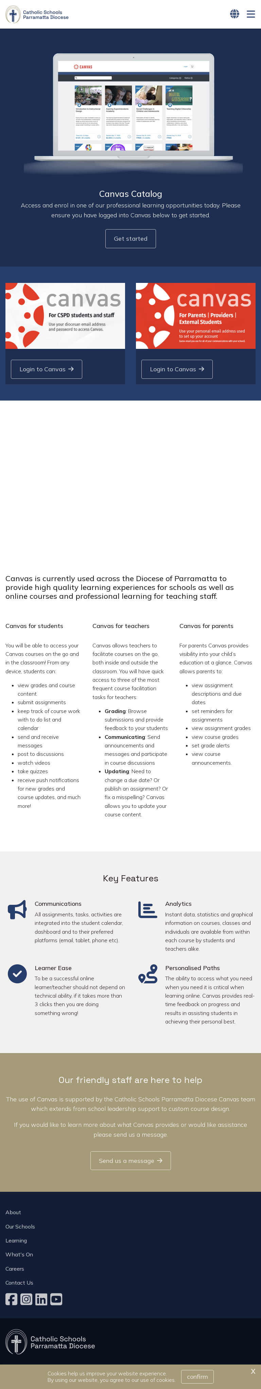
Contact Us (19, 1282)
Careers (14, 1268)
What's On (19, 1254)
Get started (130, 238)
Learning (16, 1240)
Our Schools (20, 1226)
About (13, 1212)
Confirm (197, 1376)
